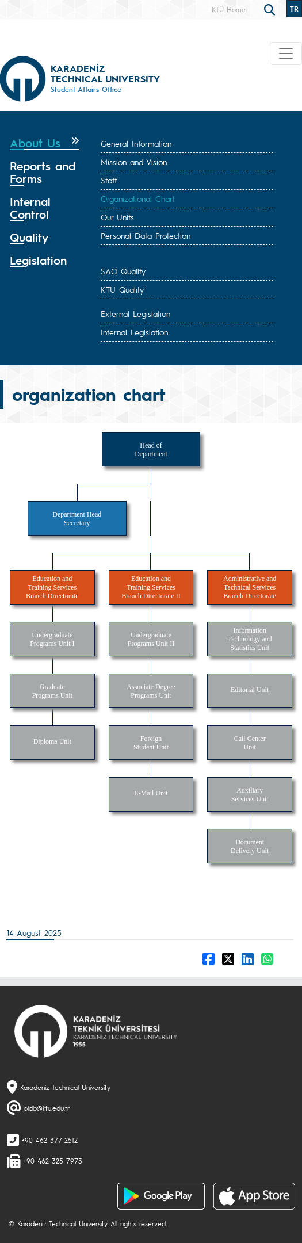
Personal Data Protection (145, 235)
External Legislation (135, 313)
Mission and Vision (134, 161)
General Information (136, 143)
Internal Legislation (134, 332)
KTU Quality (122, 289)
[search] (271, 8)
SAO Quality (123, 271)
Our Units (117, 217)
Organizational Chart (138, 198)
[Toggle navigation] (286, 53)
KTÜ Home (229, 9)
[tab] (45, 143)
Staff (109, 180)
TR (294, 8)
